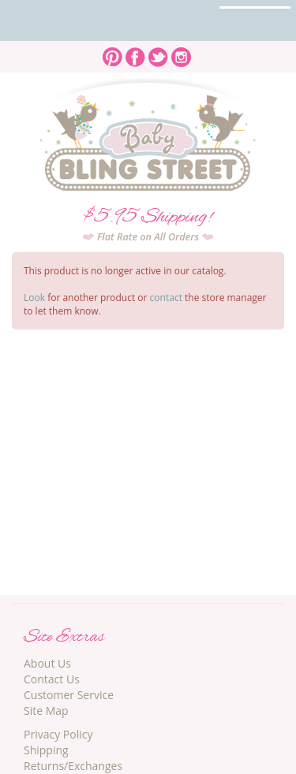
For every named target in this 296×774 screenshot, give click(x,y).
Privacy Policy (58, 734)
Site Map (46, 710)
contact (166, 297)
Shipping (46, 749)
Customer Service (69, 694)
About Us (47, 663)
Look (34, 297)
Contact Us (52, 679)
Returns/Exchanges (73, 765)
